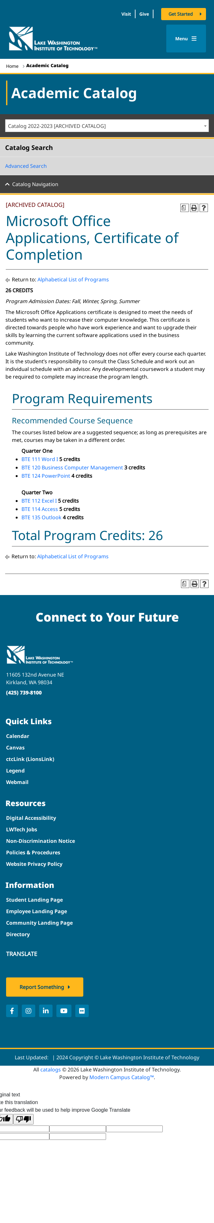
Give (144, 14)
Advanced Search (26, 165)
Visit (126, 14)
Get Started (181, 14)
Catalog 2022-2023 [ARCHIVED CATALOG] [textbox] (57, 125)
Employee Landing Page (36, 911)
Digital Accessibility (31, 817)
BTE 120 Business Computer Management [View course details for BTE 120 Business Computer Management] (72, 467)
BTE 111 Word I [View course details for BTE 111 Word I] (39, 459)
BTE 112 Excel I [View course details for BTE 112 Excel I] (39, 500)
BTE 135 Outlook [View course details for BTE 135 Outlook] (41, 517)
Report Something (42, 987)
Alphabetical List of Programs (73, 279)
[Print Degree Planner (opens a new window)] (184, 208)
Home (12, 66)
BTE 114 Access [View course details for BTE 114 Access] (39, 509)
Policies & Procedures (33, 852)
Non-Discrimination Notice (40, 840)
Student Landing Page (34, 899)
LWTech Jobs (21, 829)
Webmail (17, 782)
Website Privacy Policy (34, 863)
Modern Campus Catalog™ (121, 1077)
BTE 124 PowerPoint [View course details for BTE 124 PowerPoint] (45, 475)
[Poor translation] (23, 1119)
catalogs (50, 1069)
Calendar (17, 736)
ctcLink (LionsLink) (30, 759)
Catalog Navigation (35, 184)
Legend (15, 770)
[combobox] (107, 125)
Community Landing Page (39, 922)
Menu (186, 38)
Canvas (15, 747)
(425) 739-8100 (24, 692)
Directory (18, 934)
